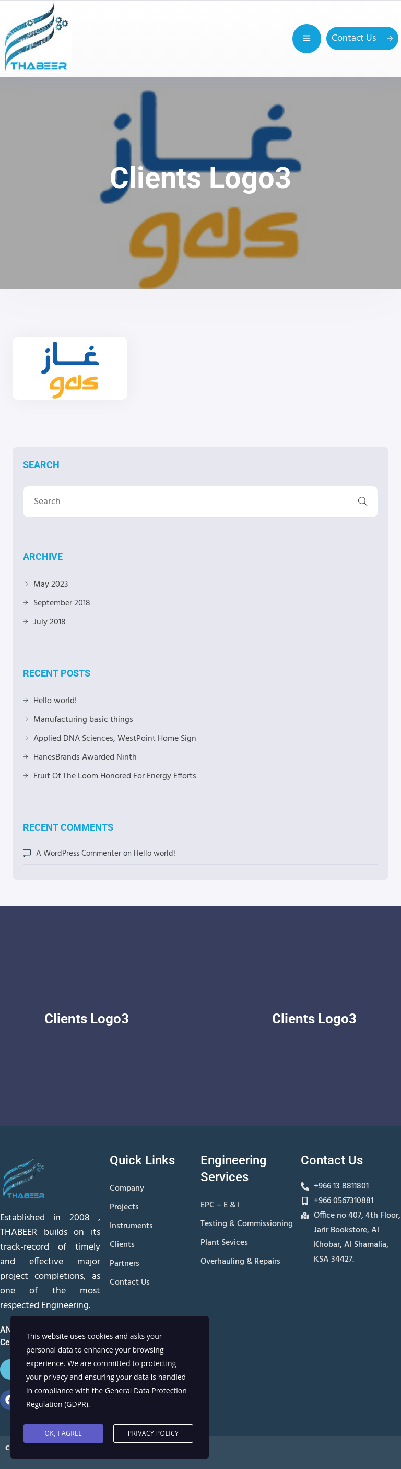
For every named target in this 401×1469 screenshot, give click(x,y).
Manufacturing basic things (83, 720)
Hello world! (55, 701)
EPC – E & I (220, 1205)
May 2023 (50, 584)
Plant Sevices (224, 1243)
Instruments (131, 1226)
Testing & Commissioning (246, 1224)
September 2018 (61, 603)
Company (127, 1188)
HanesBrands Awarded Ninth (85, 757)
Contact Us (362, 38)
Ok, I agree (63, 1433)
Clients (122, 1245)
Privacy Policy (153, 1433)
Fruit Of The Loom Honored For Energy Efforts (114, 776)
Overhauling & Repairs (240, 1261)
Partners (124, 1263)
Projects (124, 1207)
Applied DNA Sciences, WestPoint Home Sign (114, 738)
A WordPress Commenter (78, 853)
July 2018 (49, 622)
